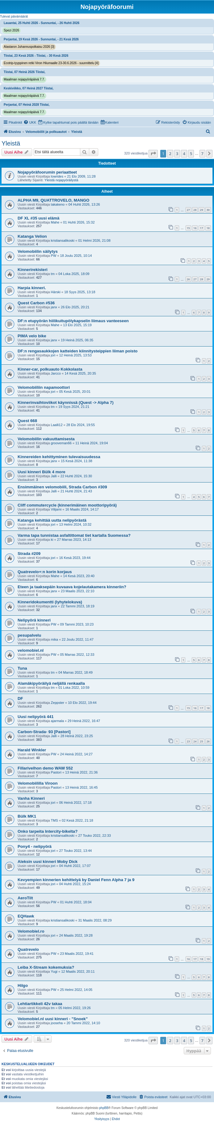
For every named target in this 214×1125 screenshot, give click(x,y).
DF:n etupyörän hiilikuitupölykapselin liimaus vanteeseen (73, 320)
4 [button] (184, 153)
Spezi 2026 (11, 30)
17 (201, 228)
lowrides (57, 176)
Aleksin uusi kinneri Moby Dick (48, 861)
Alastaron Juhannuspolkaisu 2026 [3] (29, 46)
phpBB (103, 1108)
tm (53, 274)
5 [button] (191, 153)
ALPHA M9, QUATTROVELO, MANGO (53, 200)
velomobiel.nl (31, 650)
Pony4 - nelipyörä (35, 846)
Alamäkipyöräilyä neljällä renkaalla (51, 683)
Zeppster (57, 702)
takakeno (58, 204)
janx (54, 307)
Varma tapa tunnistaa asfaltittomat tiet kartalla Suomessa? (74, 535)
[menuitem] (29, 122)
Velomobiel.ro (31, 931)
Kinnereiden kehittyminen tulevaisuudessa (59, 456)
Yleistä (11, 143)
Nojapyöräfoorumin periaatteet (47, 172)
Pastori (56, 772)
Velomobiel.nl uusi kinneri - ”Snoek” (53, 1018)
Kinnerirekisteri (33, 269)
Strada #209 (29, 553)
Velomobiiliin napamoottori (44, 387)
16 (194, 228)
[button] (153, 153)
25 (201, 741)
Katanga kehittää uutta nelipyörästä (52, 520)
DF (20, 698)
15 (188, 228)
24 (194, 741)
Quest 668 (27, 420)
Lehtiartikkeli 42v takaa (40, 1003)
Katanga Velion (32, 236)
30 (208, 210)
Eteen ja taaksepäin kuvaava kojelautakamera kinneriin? (72, 587)
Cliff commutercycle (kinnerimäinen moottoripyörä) (67, 505)
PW (54, 255)
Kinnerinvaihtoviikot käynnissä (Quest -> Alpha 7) (66, 402)
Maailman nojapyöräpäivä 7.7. (24, 79)
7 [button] (202, 153)
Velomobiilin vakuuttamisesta (46, 439)
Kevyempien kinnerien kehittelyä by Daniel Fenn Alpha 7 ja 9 (76, 879)
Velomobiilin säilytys (38, 251)
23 (188, 741)
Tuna (22, 668)
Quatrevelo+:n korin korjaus (45, 571)
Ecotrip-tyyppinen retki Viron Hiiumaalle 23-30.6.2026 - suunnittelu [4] (51, 63)
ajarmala (57, 721)
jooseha (57, 1023)
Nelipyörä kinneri (34, 620)
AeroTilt (25, 898)
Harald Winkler (32, 750)
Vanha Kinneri (31, 798)
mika (54, 639)
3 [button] (177, 153)
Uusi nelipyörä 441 (36, 716)
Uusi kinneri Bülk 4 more (41, 472)
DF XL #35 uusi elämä (38, 218)
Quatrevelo (28, 949)
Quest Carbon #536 (36, 303)
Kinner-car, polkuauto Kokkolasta (50, 369)
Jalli (54, 476)
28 (194, 210)
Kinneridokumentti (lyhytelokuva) (50, 602)
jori (53, 355)
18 (208, 228)
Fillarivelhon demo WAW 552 (45, 768)
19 (208, 959)
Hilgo (23, 985)
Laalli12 (57, 425)
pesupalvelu (29, 635)
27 (188, 210)
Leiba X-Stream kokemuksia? (46, 967)
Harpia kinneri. (32, 287)
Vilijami (56, 509)
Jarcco (56, 373)
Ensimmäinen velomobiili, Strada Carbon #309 (62, 487)
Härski (56, 292)
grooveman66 (61, 443)
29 (201, 210)
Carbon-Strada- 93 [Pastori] (44, 731)
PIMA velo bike (32, 336)
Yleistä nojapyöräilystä (61, 180)
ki (52, 539)
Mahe (55, 222)
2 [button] (170, 153)
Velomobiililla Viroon (37, 783)
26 (188, 279)
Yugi (54, 971)
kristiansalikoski (62, 240)
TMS (54, 820)
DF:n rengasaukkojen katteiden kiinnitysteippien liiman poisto (77, 351)
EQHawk (26, 916)
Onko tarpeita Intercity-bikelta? (48, 831)
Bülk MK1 (27, 816)
